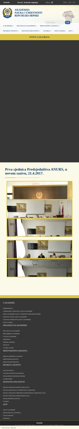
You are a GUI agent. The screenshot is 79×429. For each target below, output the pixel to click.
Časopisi (6, 401)
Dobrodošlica (8, 308)
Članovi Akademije (9, 336)
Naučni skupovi (8, 370)
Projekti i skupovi (11, 31)
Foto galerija (59, 31)
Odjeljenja (7, 339)
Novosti (20, 2)
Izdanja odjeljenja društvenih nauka (16, 387)
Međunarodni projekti (11, 362)
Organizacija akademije (15, 325)
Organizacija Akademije (27, 26)
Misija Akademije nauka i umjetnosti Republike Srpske (22, 314)
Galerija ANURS (8, 348)
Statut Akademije (9, 410)
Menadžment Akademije (11, 333)
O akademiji (8, 26)
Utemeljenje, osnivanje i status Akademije (17, 311)
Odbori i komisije (9, 342)
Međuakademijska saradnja (13, 356)
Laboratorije (7, 379)
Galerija (47, 31)
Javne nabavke (8, 415)
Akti (70, 31)
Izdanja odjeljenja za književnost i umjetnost (19, 390)
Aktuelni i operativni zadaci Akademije (17, 319)
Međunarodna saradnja (50, 26)
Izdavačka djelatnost (31, 31)
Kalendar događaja (31, 2)
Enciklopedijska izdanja (11, 398)
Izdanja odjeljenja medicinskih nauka (16, 396)
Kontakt (7, 2)
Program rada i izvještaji (12, 412)
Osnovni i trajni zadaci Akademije (15, 317)
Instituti (6, 345)
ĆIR (64, 2)
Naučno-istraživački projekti (13, 373)
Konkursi (6, 418)
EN (74, 2)
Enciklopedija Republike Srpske (14, 376)
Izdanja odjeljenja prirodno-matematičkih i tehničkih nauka (24, 393)
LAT (69, 2)
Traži (67, 22)
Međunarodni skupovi (10, 359)
